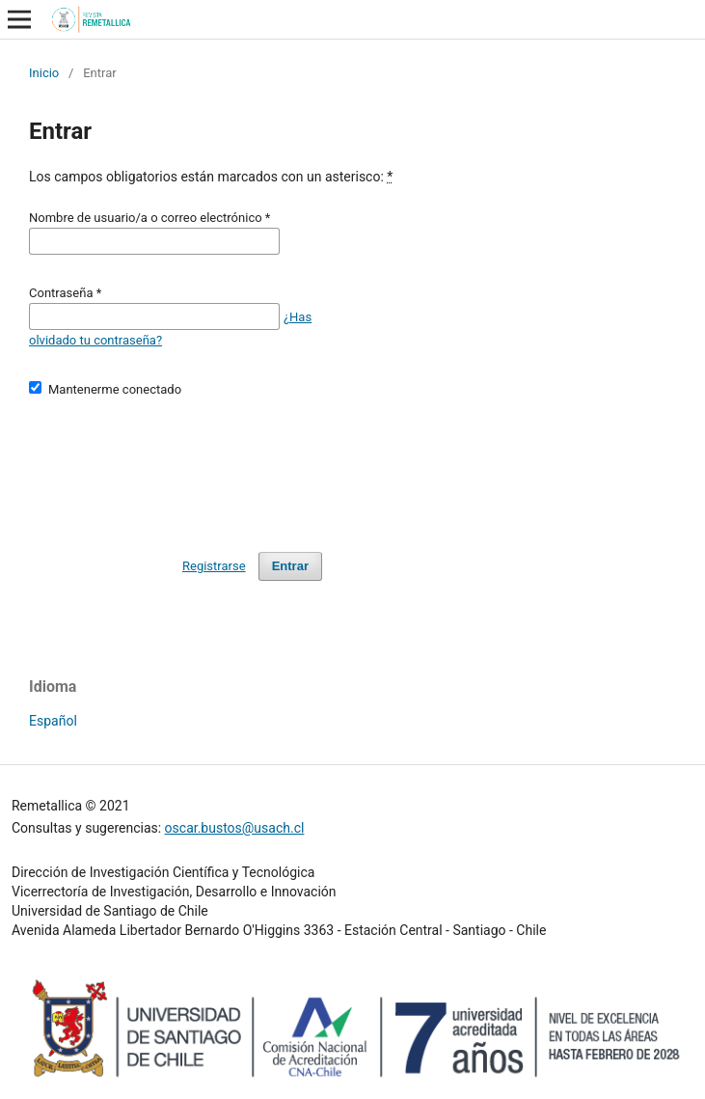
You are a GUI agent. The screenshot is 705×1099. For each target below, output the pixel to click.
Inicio (44, 73)
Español (53, 720)
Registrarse (214, 566)
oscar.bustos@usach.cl (235, 828)
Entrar (290, 566)
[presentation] (175, 466)
